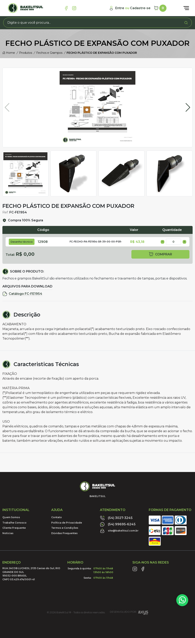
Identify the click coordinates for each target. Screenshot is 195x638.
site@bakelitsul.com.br (119, 530)
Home (8, 53)
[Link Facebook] (66, 8)
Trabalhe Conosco (14, 522)
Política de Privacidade (66, 522)
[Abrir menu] (186, 8)
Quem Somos (11, 517)
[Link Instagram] (74, 8)
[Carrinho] (160, 8)
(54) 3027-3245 (116, 518)
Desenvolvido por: (129, 613)
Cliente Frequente (14, 527)
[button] (188, 107)
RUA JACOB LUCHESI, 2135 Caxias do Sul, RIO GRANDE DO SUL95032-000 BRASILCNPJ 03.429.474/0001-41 (31, 574)
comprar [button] (160, 254)
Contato (56, 517)
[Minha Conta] (130, 8)
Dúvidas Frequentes (64, 533)
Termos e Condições (64, 527)
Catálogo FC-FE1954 (22, 293)
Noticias (7, 533)
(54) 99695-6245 (118, 524)
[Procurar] (186, 23)
